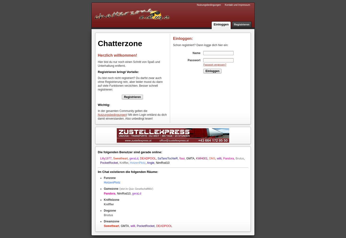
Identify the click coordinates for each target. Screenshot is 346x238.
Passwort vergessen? (214, 64)
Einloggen (221, 24)
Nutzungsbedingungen (209, 5)
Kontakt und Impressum (237, 5)
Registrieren (241, 24)
